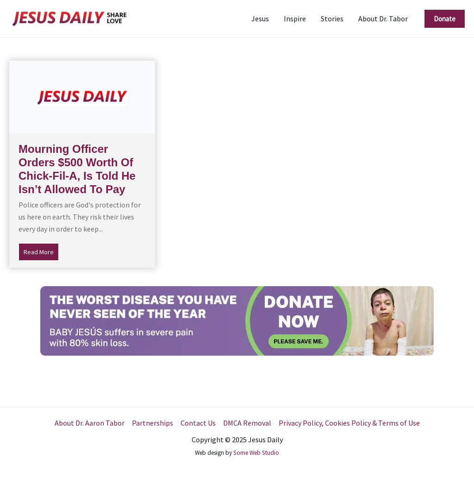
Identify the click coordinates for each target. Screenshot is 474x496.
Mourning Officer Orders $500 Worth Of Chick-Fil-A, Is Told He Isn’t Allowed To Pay (77, 169)
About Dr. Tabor (383, 18)
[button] (444, 19)
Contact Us (198, 422)
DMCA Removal (247, 422)
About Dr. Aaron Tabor (90, 422)
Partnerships (152, 422)
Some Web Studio (256, 453)
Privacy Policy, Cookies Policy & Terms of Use (349, 422)
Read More (41, 251)
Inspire (295, 18)
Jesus (260, 18)
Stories (332, 18)
